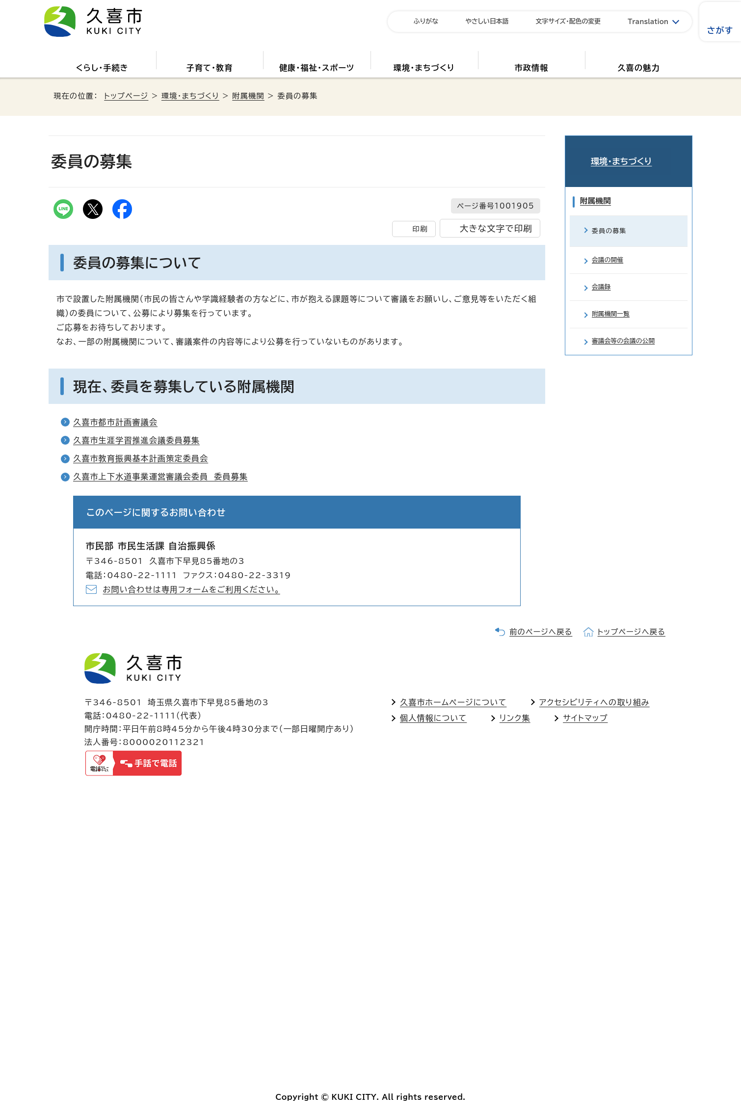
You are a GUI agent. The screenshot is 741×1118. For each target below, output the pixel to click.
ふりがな (426, 21)
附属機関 (248, 96)
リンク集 (515, 718)
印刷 (419, 229)
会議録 (602, 282)
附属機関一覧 (613, 313)
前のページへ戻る (540, 632)
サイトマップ (585, 718)
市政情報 (532, 68)
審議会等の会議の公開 (627, 344)
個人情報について (433, 718)
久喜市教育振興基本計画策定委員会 (140, 458)
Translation (648, 22)
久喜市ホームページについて (453, 702)
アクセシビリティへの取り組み (594, 702)
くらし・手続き (102, 68)
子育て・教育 (209, 68)
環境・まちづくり (424, 68)
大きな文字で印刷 (496, 228)
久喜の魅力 (639, 68)
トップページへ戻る (631, 632)
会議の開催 (609, 251)
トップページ (126, 96)
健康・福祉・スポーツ (316, 68)
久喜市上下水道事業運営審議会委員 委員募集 (160, 476)
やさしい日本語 (487, 21)
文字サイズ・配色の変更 (568, 21)
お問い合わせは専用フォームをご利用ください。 (191, 589)
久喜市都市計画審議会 (115, 422)
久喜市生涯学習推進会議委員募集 (136, 440)
